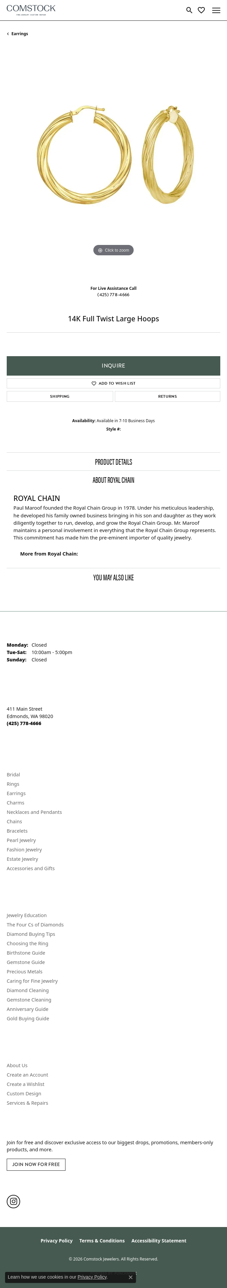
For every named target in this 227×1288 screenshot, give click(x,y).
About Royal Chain (113, 479)
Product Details (113, 461)
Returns (167, 396)
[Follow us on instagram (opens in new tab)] (13, 1201)
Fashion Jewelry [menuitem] (24, 849)
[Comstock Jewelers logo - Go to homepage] (31, 10)
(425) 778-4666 (113, 295)
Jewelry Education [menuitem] (27, 915)
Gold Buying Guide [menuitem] (28, 1018)
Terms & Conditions (102, 1240)
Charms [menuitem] (15, 802)
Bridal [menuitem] (13, 774)
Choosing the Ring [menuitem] (27, 943)
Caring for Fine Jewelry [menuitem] (32, 981)
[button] (189, 10)
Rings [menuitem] (13, 784)
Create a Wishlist (25, 1084)
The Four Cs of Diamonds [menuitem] (35, 924)
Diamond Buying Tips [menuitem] (31, 934)
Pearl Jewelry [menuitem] (21, 840)
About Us (17, 1065)
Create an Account (27, 1075)
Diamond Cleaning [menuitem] (28, 990)
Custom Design (24, 1093)
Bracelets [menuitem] (17, 831)
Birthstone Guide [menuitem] (26, 953)
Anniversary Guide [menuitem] (27, 1009)
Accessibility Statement (158, 1240)
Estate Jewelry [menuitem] (22, 859)
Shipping (60, 396)
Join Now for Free (36, 1164)
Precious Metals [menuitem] (24, 971)
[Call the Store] (24, 723)
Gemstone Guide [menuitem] (26, 962)
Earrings (19, 34)
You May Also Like (113, 577)
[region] (113, 163)
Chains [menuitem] (14, 821)
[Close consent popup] (131, 1277)
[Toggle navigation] (216, 10)
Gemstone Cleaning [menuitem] (29, 999)
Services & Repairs (27, 1103)
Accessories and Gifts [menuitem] (31, 868)
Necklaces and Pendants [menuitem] (34, 812)
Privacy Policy (57, 1240)
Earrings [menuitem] (16, 793)
